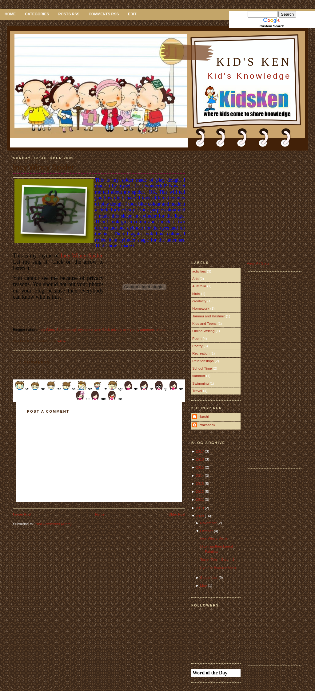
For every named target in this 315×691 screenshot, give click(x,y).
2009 (200, 516)
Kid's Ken (253, 62)
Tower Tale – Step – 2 (217, 559)
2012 (200, 491)
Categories (37, 14)
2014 (200, 475)
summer (198, 376)
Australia (199, 286)
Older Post (176, 514)
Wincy (50, 330)
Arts (195, 279)
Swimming (200, 383)
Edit (132, 14)
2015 (200, 467)
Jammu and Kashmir (208, 316)
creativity (199, 301)
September (209, 577)
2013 (200, 483)
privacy (116, 330)
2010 (200, 508)
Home (10, 14)
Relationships (202, 361)
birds (196, 294)
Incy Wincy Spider (43, 167)
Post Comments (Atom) (53, 524)
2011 (200, 499)
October (207, 531)
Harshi (203, 416)
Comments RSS (104, 14)
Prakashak (206, 425)
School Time (202, 368)
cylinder (84, 330)
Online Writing (203, 331)
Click (106, 330)
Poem (196, 338)
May (204, 585)
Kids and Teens (204, 323)
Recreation (200, 353)
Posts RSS (68, 14)
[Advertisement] (243, 194)
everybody (131, 330)
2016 (200, 459)
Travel (197, 391)
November (209, 523)
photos (161, 330)
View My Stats (258, 263)
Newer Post (22, 514)
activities (199, 271)
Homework (200, 308)
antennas (147, 330)
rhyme (96, 330)
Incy (42, 330)
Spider (61, 330)
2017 (200, 451)
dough (72, 330)
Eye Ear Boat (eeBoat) (218, 568)
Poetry (197, 346)
